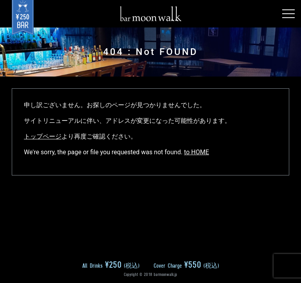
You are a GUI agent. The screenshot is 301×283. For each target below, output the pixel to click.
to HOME (196, 152)
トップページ (43, 136)
